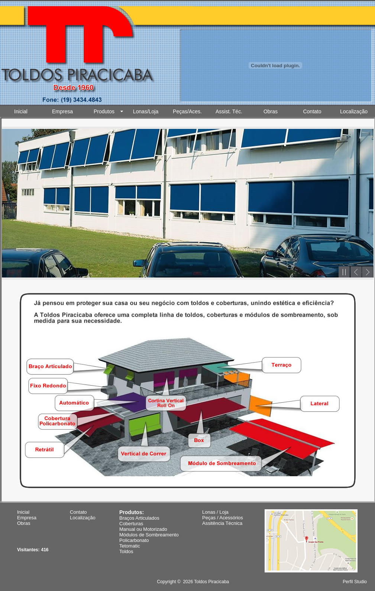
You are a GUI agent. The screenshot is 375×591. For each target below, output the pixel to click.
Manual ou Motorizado (143, 529)
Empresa (62, 111)
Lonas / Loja (215, 512)
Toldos (126, 551)
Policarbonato (134, 540)
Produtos (104, 111)
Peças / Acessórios (222, 517)
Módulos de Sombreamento (149, 535)
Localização (354, 111)
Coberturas (131, 523)
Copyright (166, 581)
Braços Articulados (139, 518)
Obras (271, 111)
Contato (312, 111)
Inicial (21, 111)
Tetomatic (129, 546)
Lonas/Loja (146, 111)
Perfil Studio (355, 581)
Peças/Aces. (187, 111)
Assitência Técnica (222, 523)
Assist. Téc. (229, 111)
